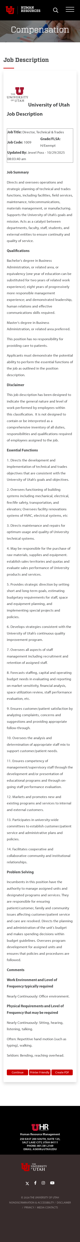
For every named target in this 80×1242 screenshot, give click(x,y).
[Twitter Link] (27, 1183)
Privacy (29, 1207)
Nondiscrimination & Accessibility (31, 1202)
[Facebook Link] (35, 1183)
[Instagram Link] (43, 1183)
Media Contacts (47, 1207)
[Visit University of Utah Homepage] (10, 10)
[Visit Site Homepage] (40, 1126)
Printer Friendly (39, 1072)
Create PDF (62, 1072)
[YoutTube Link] (52, 1183)
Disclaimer (64, 1202)
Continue (17, 1072)
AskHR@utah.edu (45, 1149)
